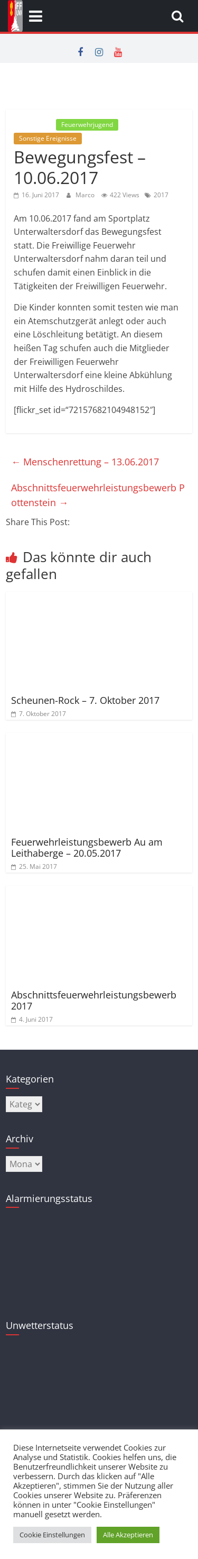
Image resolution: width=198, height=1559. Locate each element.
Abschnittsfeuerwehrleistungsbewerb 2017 (93, 1000)
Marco (86, 194)
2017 (161, 194)
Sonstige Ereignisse (48, 138)
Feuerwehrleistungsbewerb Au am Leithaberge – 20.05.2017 (87, 848)
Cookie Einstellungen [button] (52, 1534)
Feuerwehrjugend (87, 124)
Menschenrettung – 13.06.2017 (85, 461)
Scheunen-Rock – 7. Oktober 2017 (85, 700)
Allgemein (34, 124)
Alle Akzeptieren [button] (128, 1534)
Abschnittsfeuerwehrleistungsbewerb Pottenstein (98, 495)
